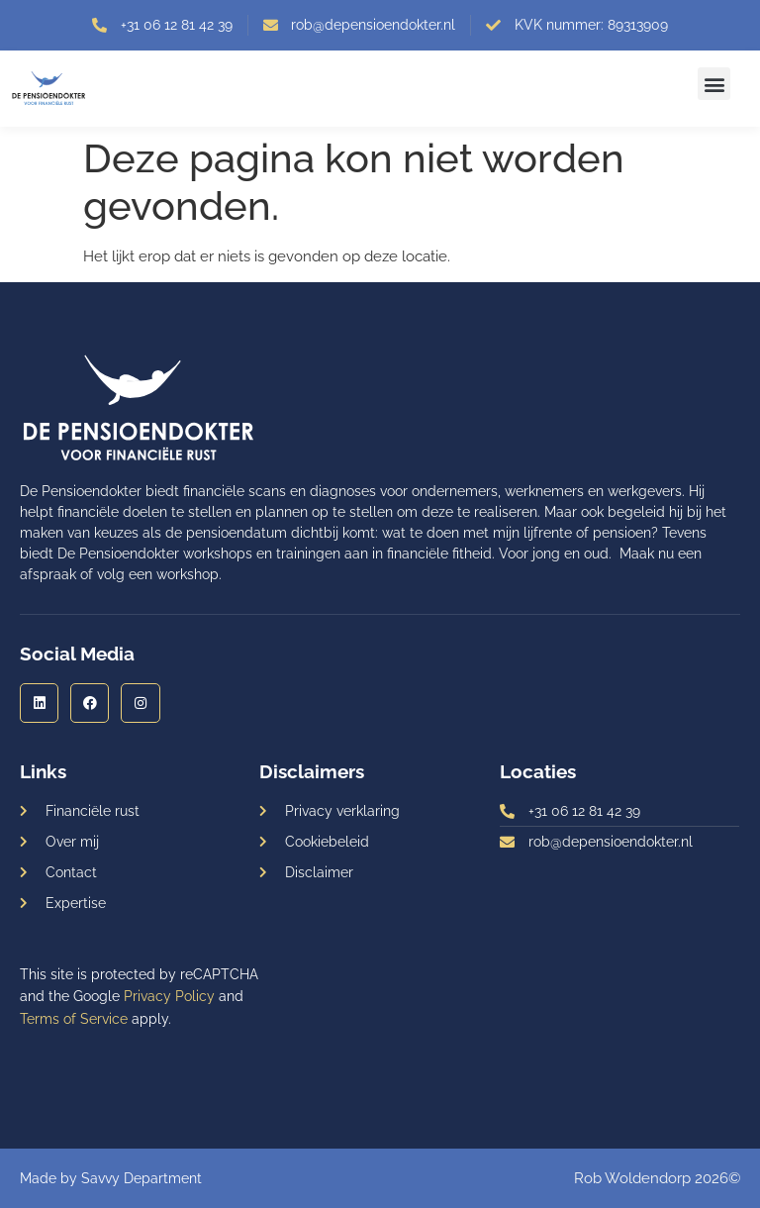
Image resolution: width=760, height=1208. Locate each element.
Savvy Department (141, 1178)
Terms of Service (74, 1019)
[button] (714, 83)
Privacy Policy (169, 996)
